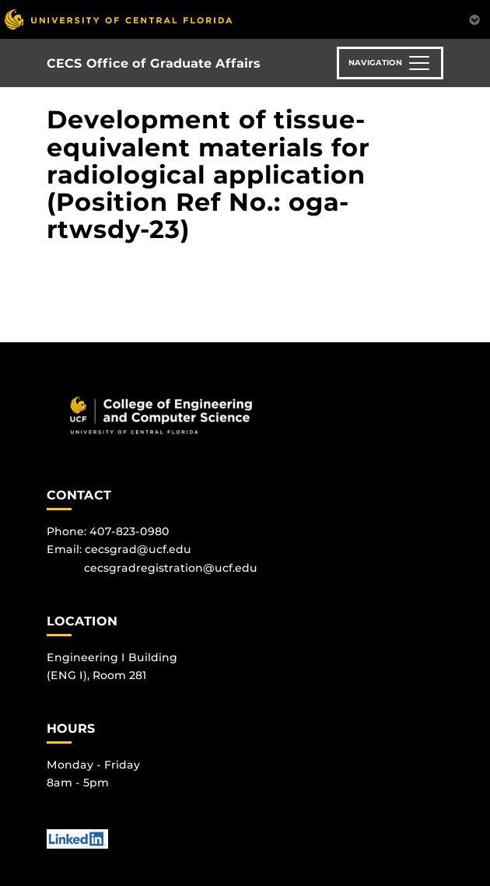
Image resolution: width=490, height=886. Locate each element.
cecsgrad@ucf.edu (138, 549)
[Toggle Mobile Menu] (474, 18)
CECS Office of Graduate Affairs (154, 63)
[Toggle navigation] (390, 63)
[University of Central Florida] (118, 19)
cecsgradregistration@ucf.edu (170, 568)
